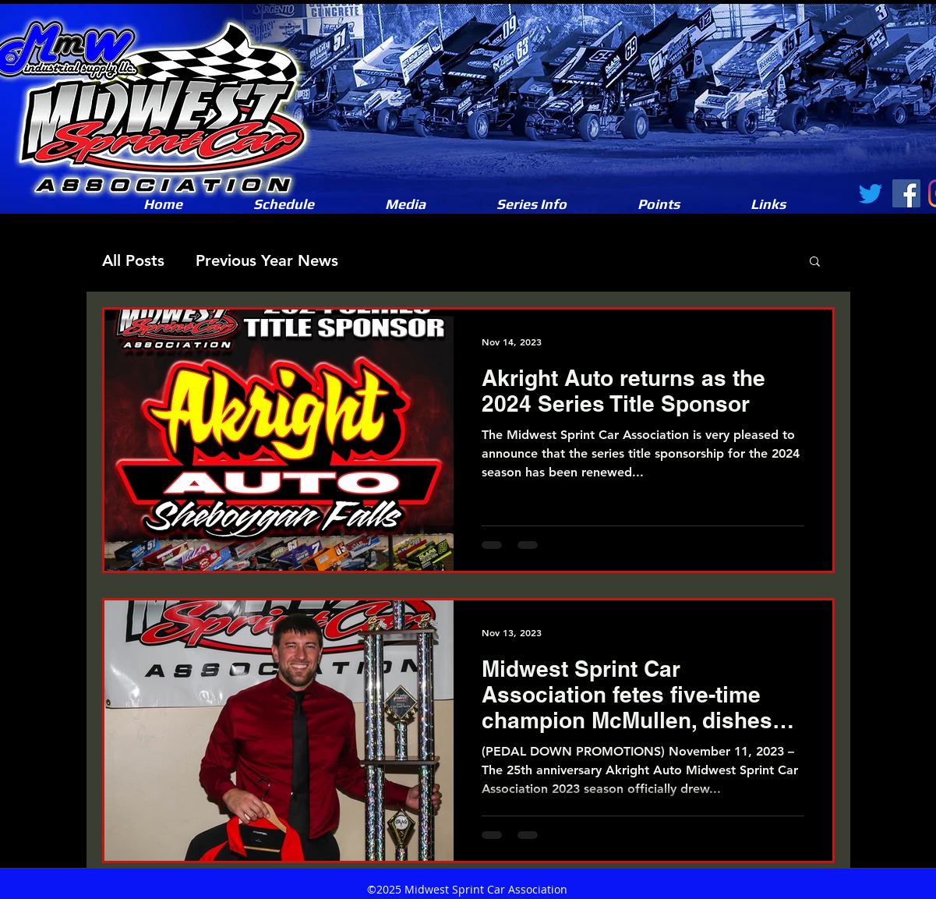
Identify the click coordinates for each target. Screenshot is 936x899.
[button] (405, 204)
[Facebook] (906, 193)
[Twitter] (871, 193)
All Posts (133, 260)
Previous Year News (267, 260)
